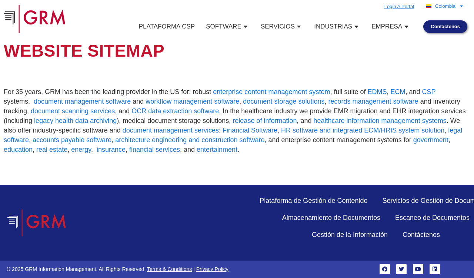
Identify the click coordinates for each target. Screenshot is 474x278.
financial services (154, 149)
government (430, 140)
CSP (429, 92)
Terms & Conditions (169, 269)
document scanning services (73, 111)
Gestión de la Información (350, 234)
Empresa (390, 26)
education (18, 149)
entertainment (217, 149)
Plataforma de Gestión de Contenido (313, 200)
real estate (51, 149)
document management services (171, 130)
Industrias (337, 26)
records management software (373, 101)
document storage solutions (283, 101)
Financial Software (250, 130)
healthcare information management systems (380, 120)
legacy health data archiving (75, 120)
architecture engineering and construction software (189, 140)
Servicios (282, 26)
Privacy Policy (212, 269)
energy (81, 149)
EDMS (377, 92)
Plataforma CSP (167, 26)
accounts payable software (72, 140)
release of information (265, 120)
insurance (111, 149)
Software (228, 26)
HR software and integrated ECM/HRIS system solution (362, 130)
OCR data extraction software (175, 111)
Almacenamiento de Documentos (331, 217)
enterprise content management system (271, 92)
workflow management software (192, 101)
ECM (398, 92)
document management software (82, 101)
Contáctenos (421, 234)
